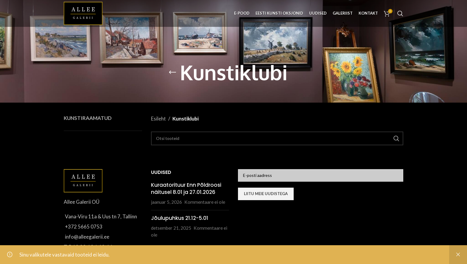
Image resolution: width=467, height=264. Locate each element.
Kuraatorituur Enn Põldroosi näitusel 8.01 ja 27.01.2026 (186, 188)
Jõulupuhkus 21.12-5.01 (179, 218)
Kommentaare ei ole (204, 202)
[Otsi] (400, 13)
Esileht (158, 118)
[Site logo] (83, 13)
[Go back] (172, 72)
